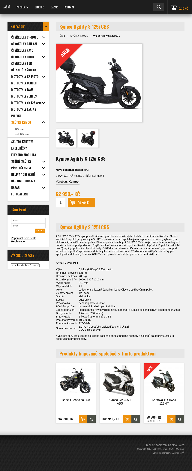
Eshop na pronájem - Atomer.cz (168, 453)
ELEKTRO (39, 7)
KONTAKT (69, 7)
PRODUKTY (22, 7)
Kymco (74, 181)
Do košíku (84, 202)
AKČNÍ (6, 7)
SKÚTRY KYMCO (79, 36)
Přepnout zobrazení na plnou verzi (164, 444)
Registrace (18, 241)
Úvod (62, 36)
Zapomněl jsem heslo (23, 238)
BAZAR (54, 7)
